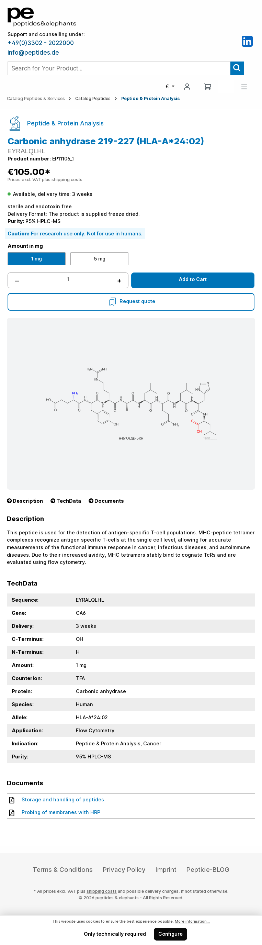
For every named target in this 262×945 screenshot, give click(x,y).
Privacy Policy (124, 870)
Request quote (131, 301)
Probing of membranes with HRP (54, 812)
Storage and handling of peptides (56, 799)
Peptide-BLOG (207, 870)
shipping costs (102, 891)
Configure (170, 934)
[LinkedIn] (247, 41)
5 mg (99, 259)
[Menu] (244, 86)
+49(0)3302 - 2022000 (41, 43)
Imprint (166, 870)
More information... (192, 921)
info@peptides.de (33, 52)
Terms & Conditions (63, 870)
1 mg (36, 259)
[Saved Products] (226, 86)
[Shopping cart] (208, 86)
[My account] (187, 86)
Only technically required (115, 934)
